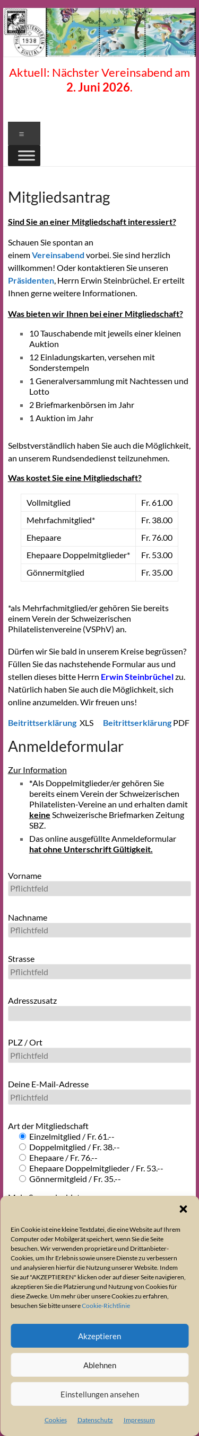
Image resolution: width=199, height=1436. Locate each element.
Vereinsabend (59, 255)
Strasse (100, 966)
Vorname (100, 883)
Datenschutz (95, 1420)
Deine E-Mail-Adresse (100, 1092)
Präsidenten (31, 280)
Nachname (100, 925)
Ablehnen (99, 1365)
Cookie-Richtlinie (106, 1306)
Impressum (139, 1420)
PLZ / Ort (100, 1050)
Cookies (56, 1420)
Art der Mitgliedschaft (48, 1126)
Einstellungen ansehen (99, 1394)
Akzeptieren (99, 1336)
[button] (183, 1209)
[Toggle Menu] (26, 155)
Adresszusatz (100, 1008)
